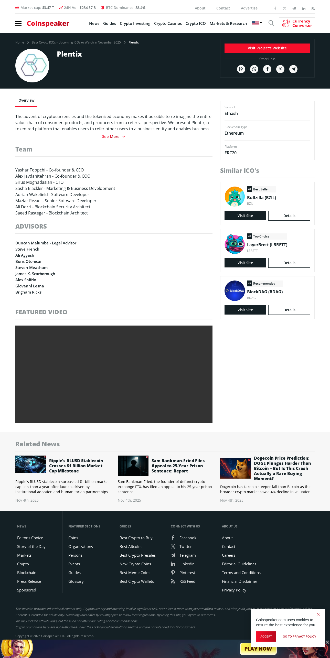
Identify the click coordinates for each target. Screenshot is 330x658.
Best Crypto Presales (138, 555)
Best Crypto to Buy (136, 537)
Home (19, 42)
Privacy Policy (234, 589)
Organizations (80, 546)
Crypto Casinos (168, 23)
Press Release (29, 581)
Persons (75, 555)
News (94, 23)
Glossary (76, 581)
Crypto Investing (135, 23)
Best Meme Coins (135, 572)
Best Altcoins (131, 546)
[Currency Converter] (297, 23)
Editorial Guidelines (239, 563)
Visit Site (245, 215)
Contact (223, 8)
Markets (24, 555)
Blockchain (26, 572)
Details (289, 215)
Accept (266, 636)
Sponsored (26, 589)
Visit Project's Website (267, 48)
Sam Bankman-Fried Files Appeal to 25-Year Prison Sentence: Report (178, 466)
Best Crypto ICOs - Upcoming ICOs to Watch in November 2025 (76, 42)
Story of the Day (31, 546)
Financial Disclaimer (239, 581)
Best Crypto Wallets (137, 581)
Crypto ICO (196, 23)
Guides (109, 23)
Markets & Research (228, 23)
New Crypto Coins (135, 563)
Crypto (23, 563)
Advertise (249, 8)
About (200, 8)
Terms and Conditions (241, 572)
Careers (228, 555)
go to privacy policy (299, 636)
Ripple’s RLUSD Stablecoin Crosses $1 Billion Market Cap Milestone (76, 466)
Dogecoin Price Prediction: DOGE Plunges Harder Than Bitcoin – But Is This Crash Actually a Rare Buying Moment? (282, 468)
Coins (73, 537)
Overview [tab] (26, 100)
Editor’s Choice (30, 537)
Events (74, 563)
